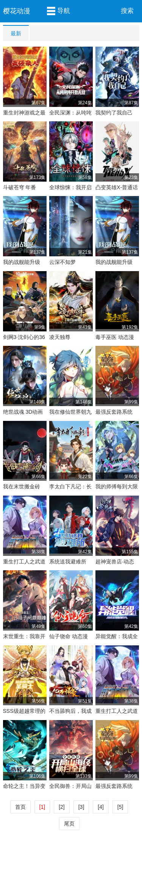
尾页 (69, 824)
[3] (81, 807)
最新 (16, 33)
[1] (42, 807)
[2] (62, 807)
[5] (120, 807)
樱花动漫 (16, 11)
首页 (20, 807)
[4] (101, 807)
